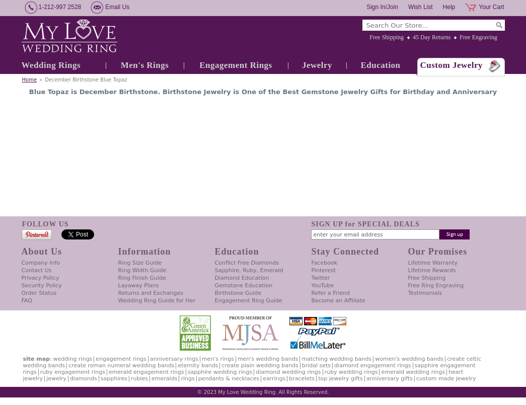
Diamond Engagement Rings (372, 365)
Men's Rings (145, 65)
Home (29, 80)
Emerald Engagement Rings (146, 372)
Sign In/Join (382, 7)
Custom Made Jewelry (446, 378)
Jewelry (317, 65)
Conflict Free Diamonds (247, 263)
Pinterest (324, 270)
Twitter (321, 278)
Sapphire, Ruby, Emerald (249, 270)
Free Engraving (478, 37)
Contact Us (37, 270)
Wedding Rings (51, 65)
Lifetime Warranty (433, 263)
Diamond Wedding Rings (288, 372)
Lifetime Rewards (432, 270)
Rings (187, 378)
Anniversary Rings (174, 359)
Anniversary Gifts (389, 378)
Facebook (325, 263)
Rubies (139, 378)
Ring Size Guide (140, 263)
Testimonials (425, 293)
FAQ (27, 300)
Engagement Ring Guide (248, 300)
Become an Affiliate (338, 300)
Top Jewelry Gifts (340, 378)
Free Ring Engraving (436, 285)
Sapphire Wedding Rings (220, 372)
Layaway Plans (138, 285)
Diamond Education (242, 278)
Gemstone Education (244, 285)
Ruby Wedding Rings (351, 372)
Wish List (420, 7)
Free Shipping (386, 37)
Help (449, 7)
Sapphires (114, 378)
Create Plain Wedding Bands (259, 365)
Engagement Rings (235, 65)
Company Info (41, 263)
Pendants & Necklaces (229, 378)
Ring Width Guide (142, 270)
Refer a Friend (331, 293)
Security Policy (42, 285)
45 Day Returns (431, 37)
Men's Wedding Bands (268, 359)
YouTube (323, 285)
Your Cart (491, 7)
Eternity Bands (198, 365)
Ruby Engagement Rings (72, 372)
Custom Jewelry (451, 65)
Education (380, 65)
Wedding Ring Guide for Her (157, 300)
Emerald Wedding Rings (413, 372)
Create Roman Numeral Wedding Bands (121, 365)
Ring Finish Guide (142, 278)
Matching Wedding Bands (336, 359)
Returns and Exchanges (150, 293)
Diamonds (83, 378)
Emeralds (164, 378)
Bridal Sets (316, 365)
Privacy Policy (40, 278)
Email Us (117, 7)
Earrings (274, 378)
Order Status (39, 293)
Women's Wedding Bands (409, 359)
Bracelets (302, 378)
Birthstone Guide (238, 293)
